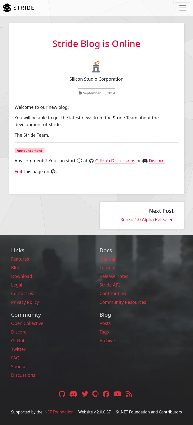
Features (20, 259)
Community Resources (123, 302)
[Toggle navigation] (182, 8)
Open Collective (27, 323)
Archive (107, 341)
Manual (107, 259)
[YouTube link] (118, 394)
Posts (105, 323)
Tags (104, 332)
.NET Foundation (58, 412)
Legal (16, 285)
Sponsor (19, 366)
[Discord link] (74, 394)
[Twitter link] (85, 394)
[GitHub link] (62, 394)
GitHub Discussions (115, 161)
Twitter (18, 349)
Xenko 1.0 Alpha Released (147, 219)
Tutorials (108, 267)
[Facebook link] (107, 394)
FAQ (15, 358)
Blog (15, 267)
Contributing (113, 293)
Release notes (114, 276)
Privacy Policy (25, 302)
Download (21, 276)
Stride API (110, 285)
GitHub (18, 341)
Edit (19, 171)
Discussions (23, 375)
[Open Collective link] (96, 394)
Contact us (22, 293)
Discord (157, 161)
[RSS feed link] (129, 394)
